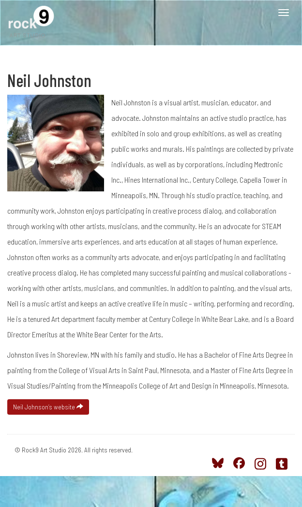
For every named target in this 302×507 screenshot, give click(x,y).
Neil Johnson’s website (48, 407)
